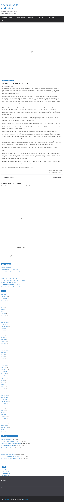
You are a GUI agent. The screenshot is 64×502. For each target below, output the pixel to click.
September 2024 (4, 303)
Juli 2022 (3, 354)
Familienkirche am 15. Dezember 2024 (9, 278)
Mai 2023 (3, 335)
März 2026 (3, 294)
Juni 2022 (3, 356)
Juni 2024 (3, 307)
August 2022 (3, 352)
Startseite (4, 17)
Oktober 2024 (4, 300)
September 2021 (4, 375)
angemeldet (9, 185)
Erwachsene (31, 17)
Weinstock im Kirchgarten (8, 177)
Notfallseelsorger (58, 177)
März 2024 (3, 313)
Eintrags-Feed (5, 472)
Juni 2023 (3, 333)
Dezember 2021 (4, 369)
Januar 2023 (3, 343)
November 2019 (4, 423)
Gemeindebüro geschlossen (7, 276)
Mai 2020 (3, 410)
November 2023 (4, 322)
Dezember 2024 (4, 296)
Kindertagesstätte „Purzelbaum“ (8, 274)
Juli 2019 (3, 431)
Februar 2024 (4, 315)
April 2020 (3, 412)
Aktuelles (4, 80)
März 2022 (3, 363)
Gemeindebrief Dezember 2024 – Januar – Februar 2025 (13, 280)
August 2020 (3, 403)
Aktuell (11, 17)
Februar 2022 (4, 365)
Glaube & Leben (50, 17)
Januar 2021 (3, 393)
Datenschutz (4, 487)
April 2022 (3, 360)
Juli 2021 (3, 380)
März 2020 (3, 414)
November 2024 (4, 298)
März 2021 (3, 388)
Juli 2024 (3, 305)
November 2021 (4, 371)
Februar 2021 (4, 390)
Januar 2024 (3, 318)
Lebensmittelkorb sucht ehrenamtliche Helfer (11, 271)
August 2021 (3, 378)
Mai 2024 (3, 309)
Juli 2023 (3, 330)
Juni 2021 (3, 382)
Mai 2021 (3, 384)
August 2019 (3, 429)
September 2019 (4, 427)
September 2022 (4, 350)
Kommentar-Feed (6, 473)
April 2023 (3, 337)
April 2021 (3, 386)
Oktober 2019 (4, 425)
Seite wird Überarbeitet (6, 267)
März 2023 (3, 339)
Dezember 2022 (4, 345)
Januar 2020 (3, 418)
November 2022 (4, 348)
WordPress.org (5, 475)
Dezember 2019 (4, 420)
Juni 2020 (3, 408)
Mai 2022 (3, 358)
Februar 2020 (4, 416)
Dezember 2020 (4, 395)
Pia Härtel (11, 86)
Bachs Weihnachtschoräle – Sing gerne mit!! (10, 286)
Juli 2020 (3, 405)
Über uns (4, 21)
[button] (14, 18)
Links (11, 21)
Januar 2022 (3, 367)
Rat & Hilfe (40, 17)
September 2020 (4, 401)
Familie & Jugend (21, 17)
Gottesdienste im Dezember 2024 (8, 282)
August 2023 (3, 328)
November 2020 (4, 397)
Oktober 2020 (4, 399)
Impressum (3, 485)
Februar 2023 (4, 341)
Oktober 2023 (4, 324)
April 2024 (3, 311)
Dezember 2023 (4, 320)
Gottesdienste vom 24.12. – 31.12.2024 (9, 269)
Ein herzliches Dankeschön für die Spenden (10, 284)
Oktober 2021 (4, 373)
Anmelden (4, 470)
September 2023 (4, 326)
